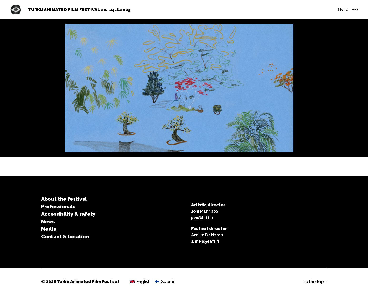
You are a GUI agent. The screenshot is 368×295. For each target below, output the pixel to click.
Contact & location (65, 237)
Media (48, 229)
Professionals (58, 207)
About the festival (64, 199)
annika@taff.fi (205, 241)
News (48, 222)
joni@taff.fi (202, 217)
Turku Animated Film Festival (88, 281)
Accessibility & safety (68, 214)
